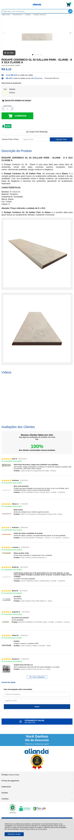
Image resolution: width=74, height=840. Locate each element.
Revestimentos (17, 14)
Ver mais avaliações (37, 677)
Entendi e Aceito (14, 834)
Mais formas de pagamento (11, 83)
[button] (32, 54)
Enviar (37, 707)
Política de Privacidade (38, 829)
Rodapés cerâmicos (40, 14)
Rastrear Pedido (14, 775)
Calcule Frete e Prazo (10, 139)
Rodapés (28, 14)
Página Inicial (6, 14)
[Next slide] (70, 32)
